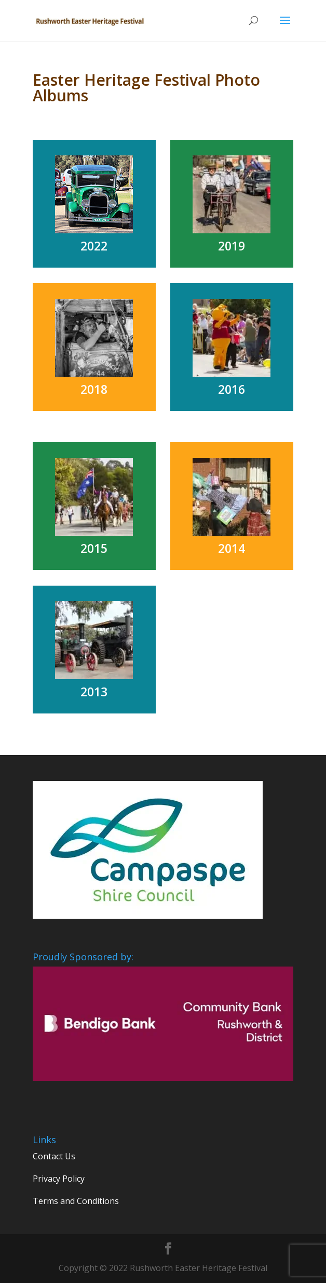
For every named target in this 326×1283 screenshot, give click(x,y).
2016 (231, 389)
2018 (93, 389)
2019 (231, 245)
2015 (93, 548)
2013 (93, 691)
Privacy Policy (59, 1178)
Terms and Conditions (76, 1201)
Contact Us (54, 1156)
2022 (93, 245)
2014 (231, 548)
